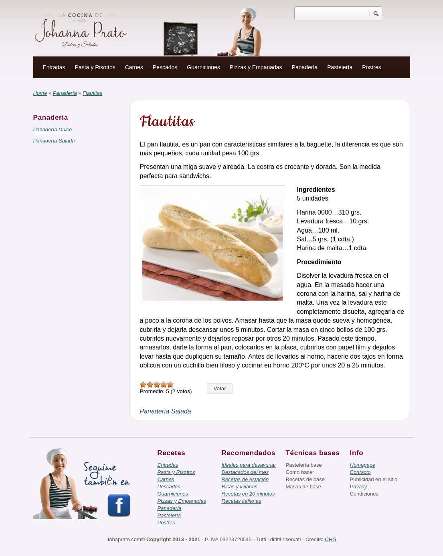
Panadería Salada (54, 141)
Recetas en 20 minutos (248, 494)
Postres (371, 67)
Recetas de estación (245, 479)
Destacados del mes (245, 472)
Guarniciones (203, 67)
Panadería (305, 67)
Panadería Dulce (52, 129)
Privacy (358, 487)
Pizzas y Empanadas (256, 67)
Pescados (165, 67)
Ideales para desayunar (249, 465)
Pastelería (339, 67)
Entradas (54, 67)
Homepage (363, 465)
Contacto (360, 472)
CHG (330, 539)
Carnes (134, 67)
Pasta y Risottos (95, 67)
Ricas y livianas (240, 487)
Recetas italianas (241, 501)
